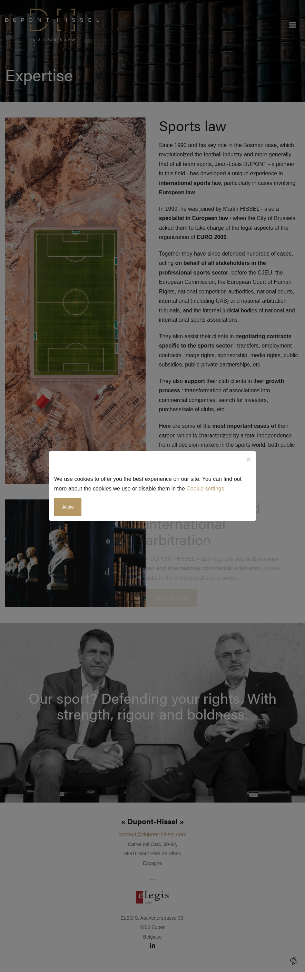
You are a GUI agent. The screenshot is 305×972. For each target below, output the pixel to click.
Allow (67, 507)
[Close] (248, 459)
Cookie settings (205, 489)
